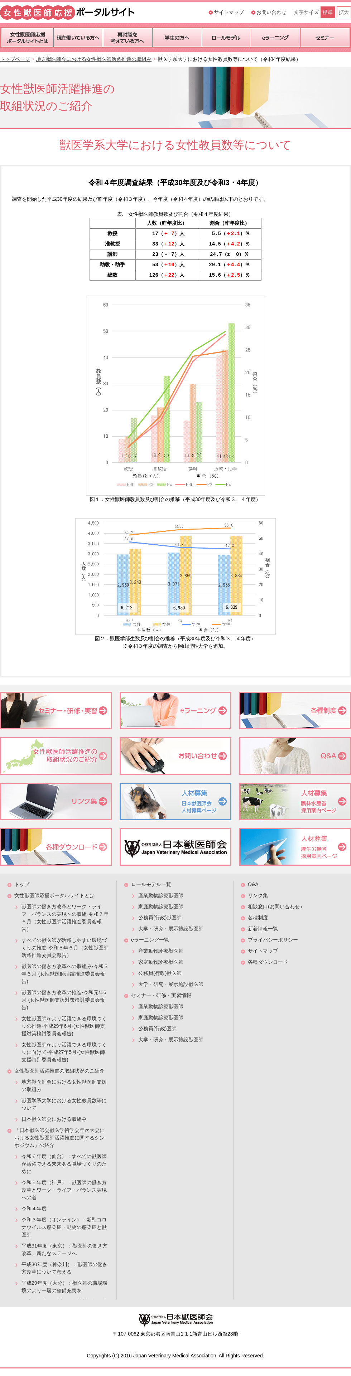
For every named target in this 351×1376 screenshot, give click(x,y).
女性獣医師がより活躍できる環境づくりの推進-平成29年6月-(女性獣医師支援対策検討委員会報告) (64, 1026)
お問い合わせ (271, 12)
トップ (21, 884)
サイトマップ (229, 12)
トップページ (15, 59)
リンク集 (258, 895)
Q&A (253, 884)
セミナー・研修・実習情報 (161, 995)
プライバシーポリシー (273, 940)
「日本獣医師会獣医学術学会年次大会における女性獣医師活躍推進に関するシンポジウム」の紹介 (59, 1137)
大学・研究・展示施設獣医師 (170, 929)
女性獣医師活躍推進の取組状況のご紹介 (59, 1071)
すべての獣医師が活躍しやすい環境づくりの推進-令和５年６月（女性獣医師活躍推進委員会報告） (65, 947)
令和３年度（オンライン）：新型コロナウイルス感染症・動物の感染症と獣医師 (64, 1227)
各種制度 (258, 917)
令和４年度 (34, 1208)
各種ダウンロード (268, 962)
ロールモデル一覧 (151, 884)
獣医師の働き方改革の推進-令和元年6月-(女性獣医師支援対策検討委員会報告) (63, 1000)
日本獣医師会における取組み (54, 1119)
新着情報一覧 (263, 929)
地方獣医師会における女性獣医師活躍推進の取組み (94, 59)
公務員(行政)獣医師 (160, 917)
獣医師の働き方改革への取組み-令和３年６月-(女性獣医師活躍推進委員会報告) (65, 973)
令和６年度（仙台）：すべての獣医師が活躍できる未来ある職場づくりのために (64, 1163)
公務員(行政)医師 (157, 1028)
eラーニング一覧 (150, 940)
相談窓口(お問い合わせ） (276, 906)
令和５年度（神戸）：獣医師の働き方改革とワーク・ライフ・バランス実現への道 (64, 1190)
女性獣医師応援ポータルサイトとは (54, 895)
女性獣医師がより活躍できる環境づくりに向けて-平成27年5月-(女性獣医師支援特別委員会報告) (64, 1052)
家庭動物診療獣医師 (160, 906)
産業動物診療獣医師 (160, 895)
